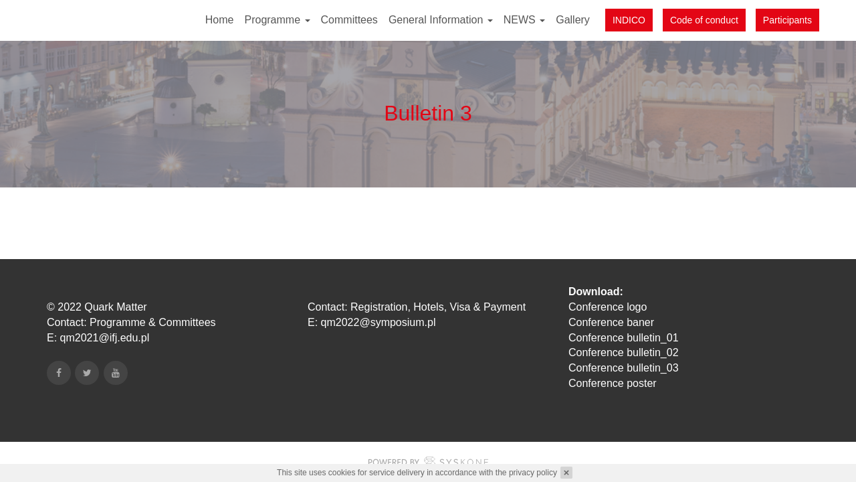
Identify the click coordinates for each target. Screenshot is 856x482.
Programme (277, 19)
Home (219, 19)
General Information (441, 19)
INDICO (629, 20)
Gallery (573, 19)
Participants (787, 20)
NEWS (524, 19)
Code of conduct (704, 20)
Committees (349, 19)
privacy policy (533, 472)
